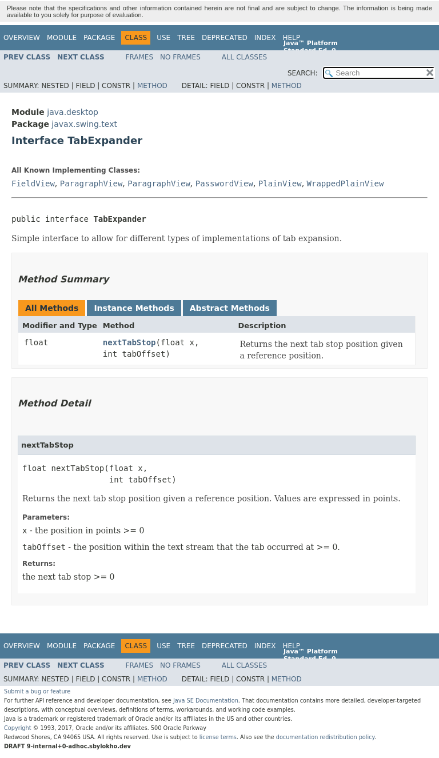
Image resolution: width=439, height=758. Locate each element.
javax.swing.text (84, 124)
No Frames (180, 57)
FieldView (33, 183)
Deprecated (225, 38)
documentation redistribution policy (325, 737)
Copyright (17, 728)
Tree (186, 38)
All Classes (244, 57)
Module (62, 38)
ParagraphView (91, 183)
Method (152, 86)
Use (163, 38)
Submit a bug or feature (37, 691)
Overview (21, 38)
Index (265, 38)
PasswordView (224, 183)
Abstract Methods (230, 308)
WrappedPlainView (345, 183)
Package (99, 38)
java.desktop (72, 112)
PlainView (280, 183)
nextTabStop (129, 342)
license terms (218, 737)
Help (291, 38)
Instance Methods (134, 308)
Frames (140, 57)
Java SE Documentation (205, 700)
